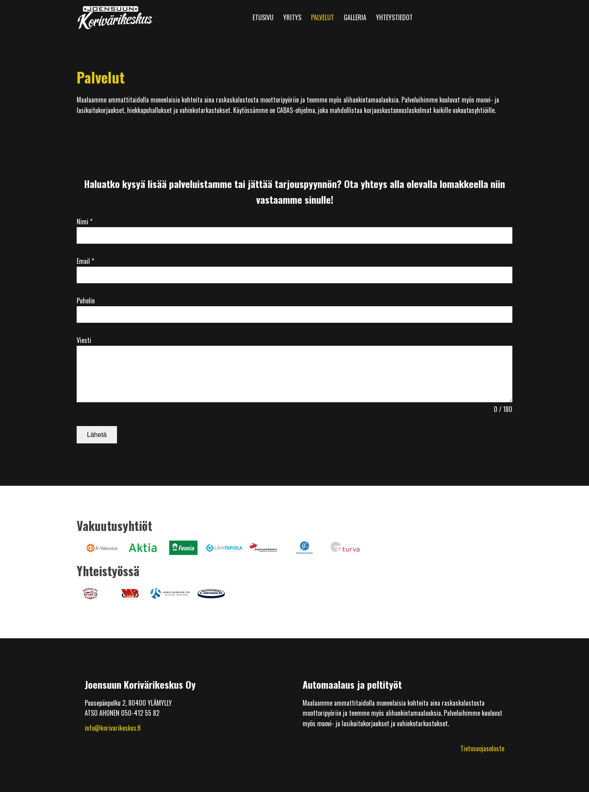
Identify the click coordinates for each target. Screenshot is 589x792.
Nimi (84, 221)
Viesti (84, 340)
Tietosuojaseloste (482, 748)
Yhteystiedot (394, 17)
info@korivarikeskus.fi (113, 728)
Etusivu (263, 17)
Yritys (292, 17)
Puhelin (86, 300)
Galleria (355, 17)
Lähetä (97, 434)
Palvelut (322, 17)
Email (85, 261)
